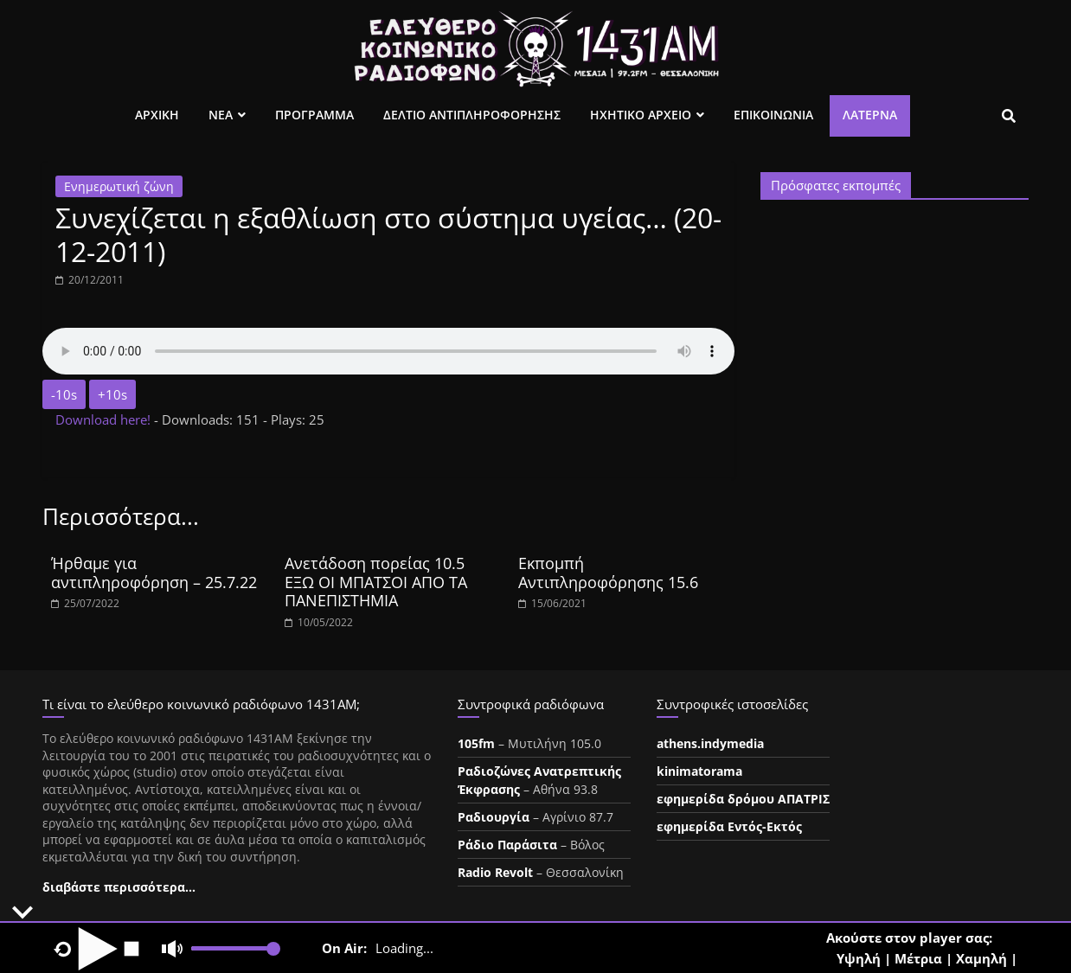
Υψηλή (859, 958)
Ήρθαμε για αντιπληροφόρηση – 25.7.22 (154, 572)
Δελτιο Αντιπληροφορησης (472, 114)
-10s (64, 394)
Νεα (220, 114)
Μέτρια (918, 958)
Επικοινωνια (773, 114)
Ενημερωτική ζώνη (119, 186)
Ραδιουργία (493, 817)
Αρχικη (157, 114)
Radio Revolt (495, 872)
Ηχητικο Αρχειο (640, 114)
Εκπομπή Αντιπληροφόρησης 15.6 (608, 572)
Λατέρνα (870, 114)
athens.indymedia (710, 743)
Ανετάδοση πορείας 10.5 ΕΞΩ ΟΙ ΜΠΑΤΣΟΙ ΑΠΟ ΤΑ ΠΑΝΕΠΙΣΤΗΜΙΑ (376, 582)
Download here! (104, 419)
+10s (112, 394)
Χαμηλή (981, 958)
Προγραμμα (314, 114)
